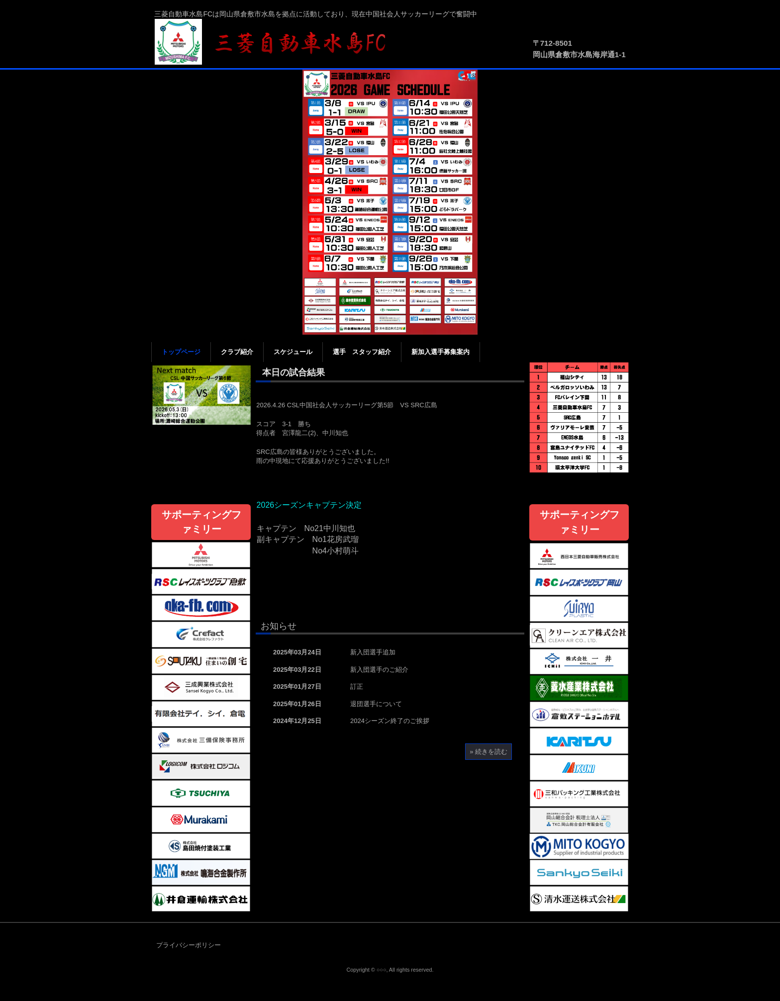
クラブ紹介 (237, 352)
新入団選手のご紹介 (379, 669)
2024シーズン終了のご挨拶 (389, 721)
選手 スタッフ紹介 (362, 352)
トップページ (181, 352)
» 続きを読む (488, 751)
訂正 (356, 686)
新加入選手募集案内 (440, 352)
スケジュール (293, 352)
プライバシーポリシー (188, 945)
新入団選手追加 (372, 652)
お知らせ (278, 626)
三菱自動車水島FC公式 (275, 42)
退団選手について (376, 704)
